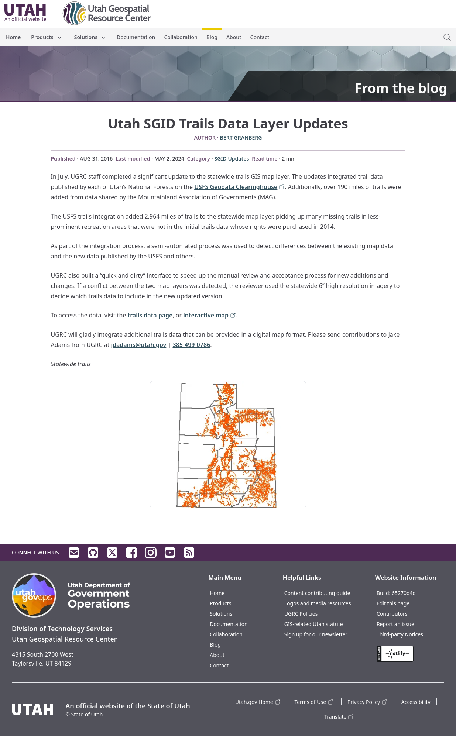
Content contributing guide (317, 592)
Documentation (136, 37)
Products (46, 37)
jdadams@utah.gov (138, 345)
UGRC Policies (301, 613)
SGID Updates (231, 158)
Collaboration (180, 37)
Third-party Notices (400, 634)
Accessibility (416, 701)
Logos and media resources (317, 603)
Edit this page (393, 603)
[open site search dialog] (447, 37)
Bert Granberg (241, 137)
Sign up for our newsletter (316, 634)
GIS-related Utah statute (313, 623)
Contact (260, 37)
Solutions (90, 37)
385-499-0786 (191, 345)
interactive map (209, 315)
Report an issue (395, 623)
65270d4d (404, 592)
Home (13, 37)
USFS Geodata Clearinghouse (239, 187)
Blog (211, 37)
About (233, 37)
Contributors (392, 613)
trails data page (150, 315)
